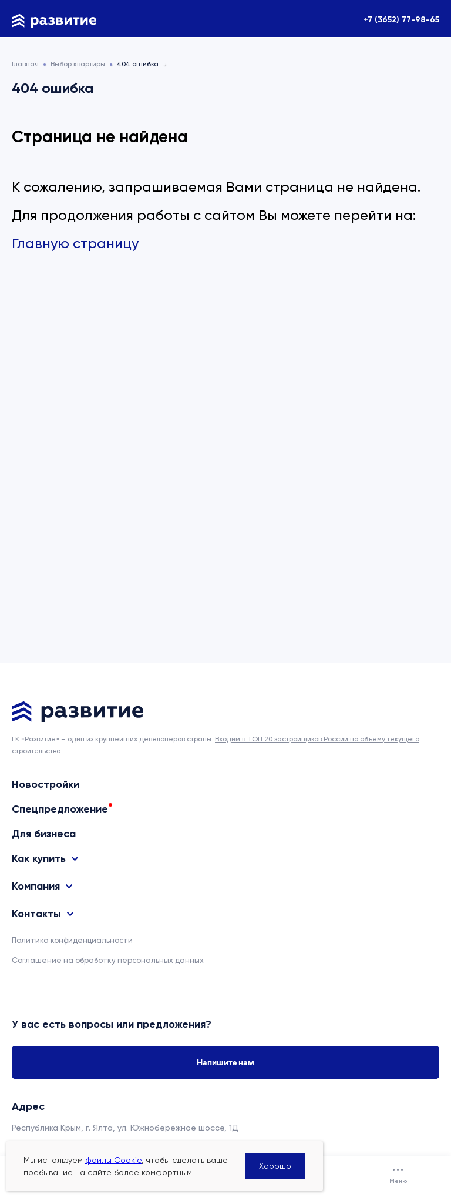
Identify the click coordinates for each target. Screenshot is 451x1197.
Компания (36, 886)
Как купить (39, 858)
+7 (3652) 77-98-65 (401, 20)
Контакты (36, 914)
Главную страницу (75, 243)
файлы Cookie (113, 1160)
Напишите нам (225, 1062)
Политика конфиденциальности (72, 940)
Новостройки (45, 784)
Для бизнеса (44, 833)
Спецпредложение (60, 809)
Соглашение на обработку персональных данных (108, 960)
